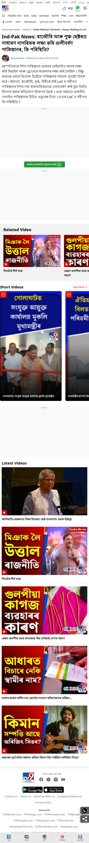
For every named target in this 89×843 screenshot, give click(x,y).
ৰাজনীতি (78, 21)
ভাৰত (34, 16)
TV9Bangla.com (76, 814)
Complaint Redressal (69, 796)
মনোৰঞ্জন (44, 16)
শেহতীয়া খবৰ (14, 16)
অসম (26, 16)
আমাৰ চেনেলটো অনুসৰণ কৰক (44, 164)
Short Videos (11, 286)
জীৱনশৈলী (81, 16)
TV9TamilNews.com (46, 826)
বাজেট (8, 21)
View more (80, 287)
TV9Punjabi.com (23, 820)
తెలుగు (39, 2)
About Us (25, 796)
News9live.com (69, 826)
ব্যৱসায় (55, 16)
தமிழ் (81, 2)
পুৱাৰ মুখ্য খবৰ (47, 21)
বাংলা (65, 2)
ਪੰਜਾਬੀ (73, 2)
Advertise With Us (44, 796)
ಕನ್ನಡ (31, 2)
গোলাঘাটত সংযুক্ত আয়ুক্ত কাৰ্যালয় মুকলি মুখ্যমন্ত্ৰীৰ (28, 396)
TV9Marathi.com (11, 814)
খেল (71, 16)
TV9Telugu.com (33, 814)
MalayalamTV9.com (21, 826)
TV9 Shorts (30, 21)
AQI (70, 8)
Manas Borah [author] (18, 58)
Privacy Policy (43, 802)
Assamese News (11, 29)
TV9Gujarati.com (45, 820)
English (13, 2)
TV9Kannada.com (54, 814)
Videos (26, 29)
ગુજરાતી (56, 2)
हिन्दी (4, 2)
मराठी (47, 2)
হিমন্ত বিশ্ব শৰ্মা (63, 21)
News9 (22, 2)
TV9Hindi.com (65, 820)
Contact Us (11, 796)
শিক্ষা (63, 16)
